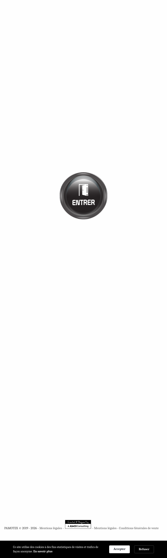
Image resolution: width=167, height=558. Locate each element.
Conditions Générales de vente (139, 528)
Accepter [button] (119, 549)
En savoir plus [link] (43, 551)
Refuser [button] (144, 549)
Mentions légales (50, 528)
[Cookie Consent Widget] (83, 549)
